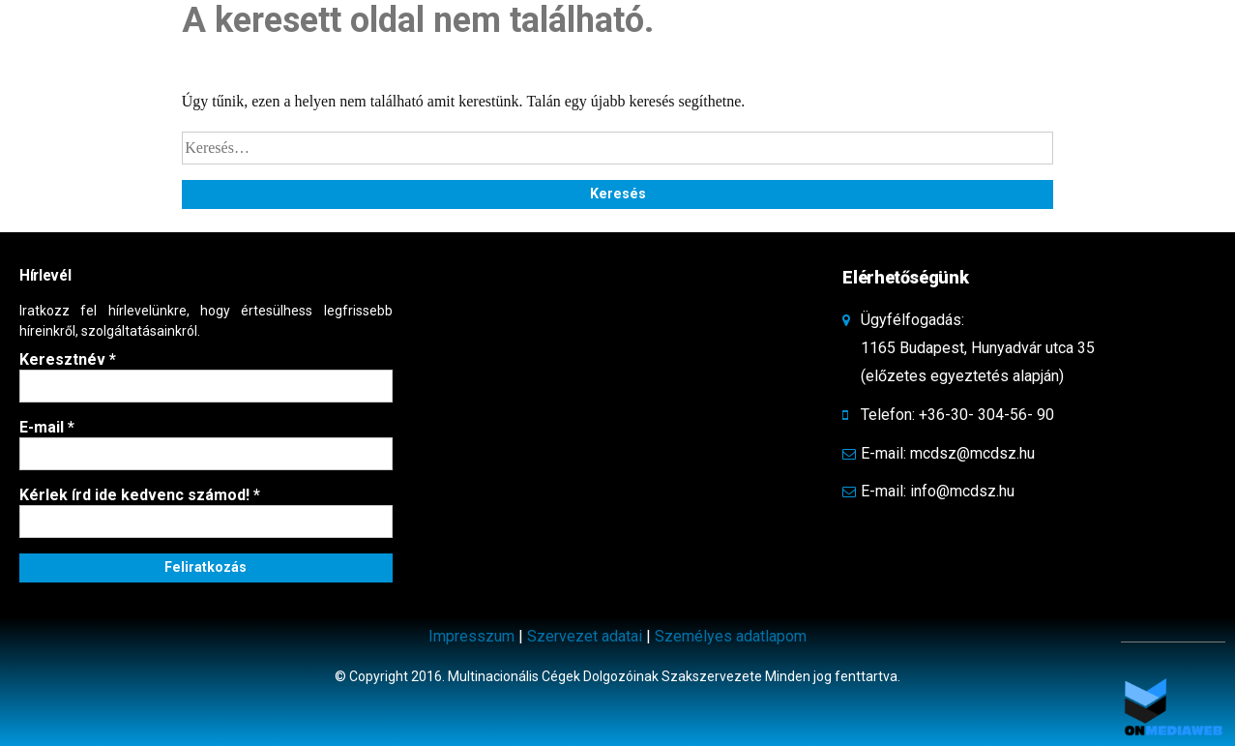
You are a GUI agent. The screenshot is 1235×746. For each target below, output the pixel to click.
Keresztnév (67, 359)
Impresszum (471, 636)
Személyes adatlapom (731, 636)
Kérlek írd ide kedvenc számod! (139, 495)
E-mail (46, 427)
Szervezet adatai (584, 636)
